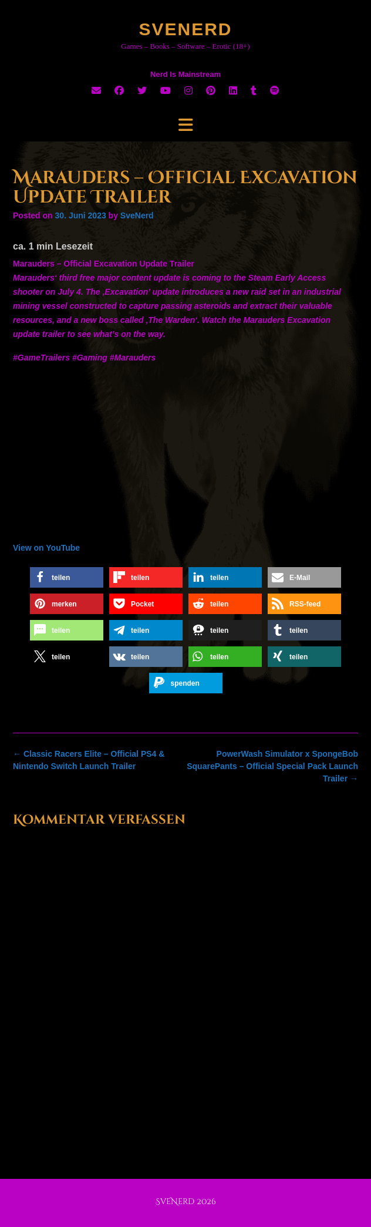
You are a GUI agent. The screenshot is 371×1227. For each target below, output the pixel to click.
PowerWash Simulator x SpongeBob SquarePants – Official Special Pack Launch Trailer (272, 766)
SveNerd (185, 29)
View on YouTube (46, 547)
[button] (66, 577)
